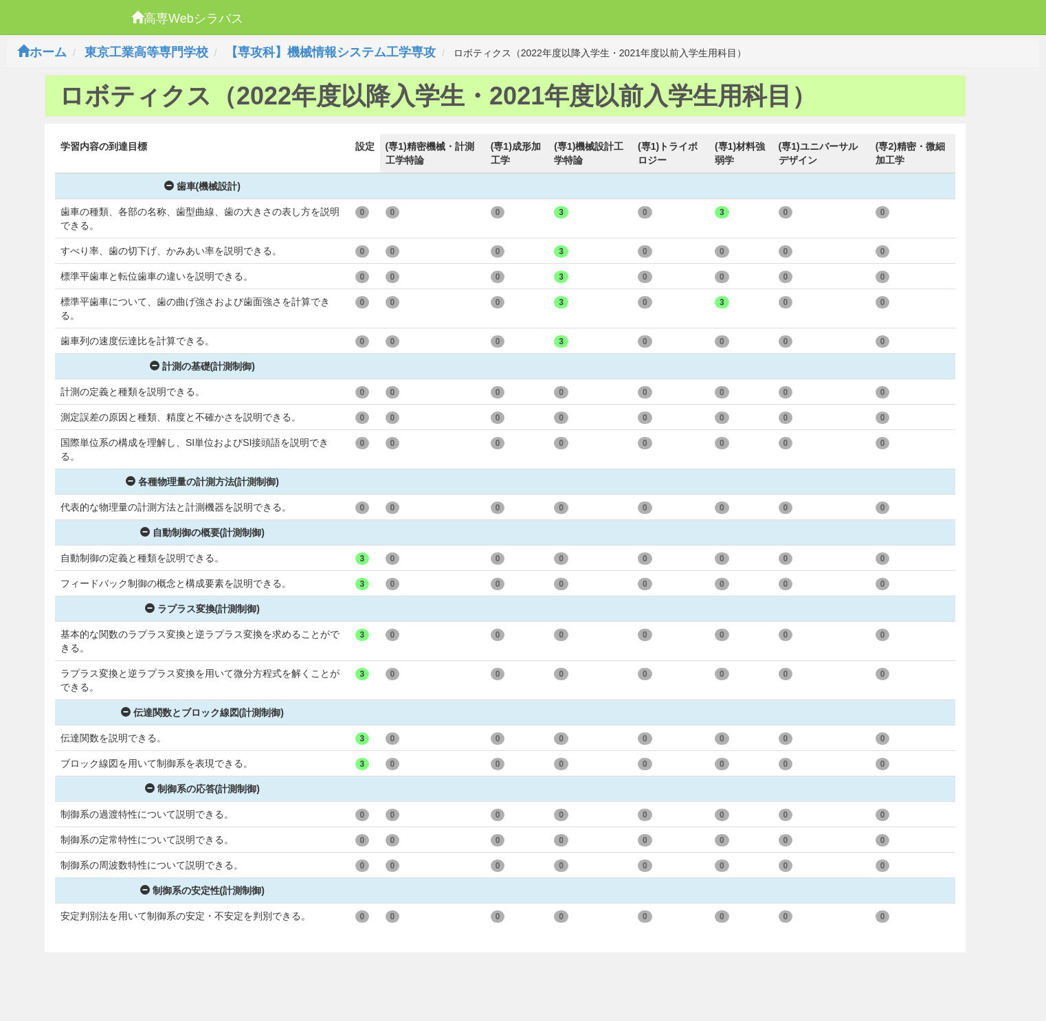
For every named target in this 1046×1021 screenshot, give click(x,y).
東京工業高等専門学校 (146, 52)
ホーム (42, 52)
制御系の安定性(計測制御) (202, 890)
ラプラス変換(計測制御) (202, 608)
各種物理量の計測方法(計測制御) (202, 481)
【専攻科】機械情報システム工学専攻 (330, 52)
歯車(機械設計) (202, 186)
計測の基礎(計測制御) (202, 366)
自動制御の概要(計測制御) (202, 532)
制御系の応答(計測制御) (202, 788)
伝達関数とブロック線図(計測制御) (202, 712)
